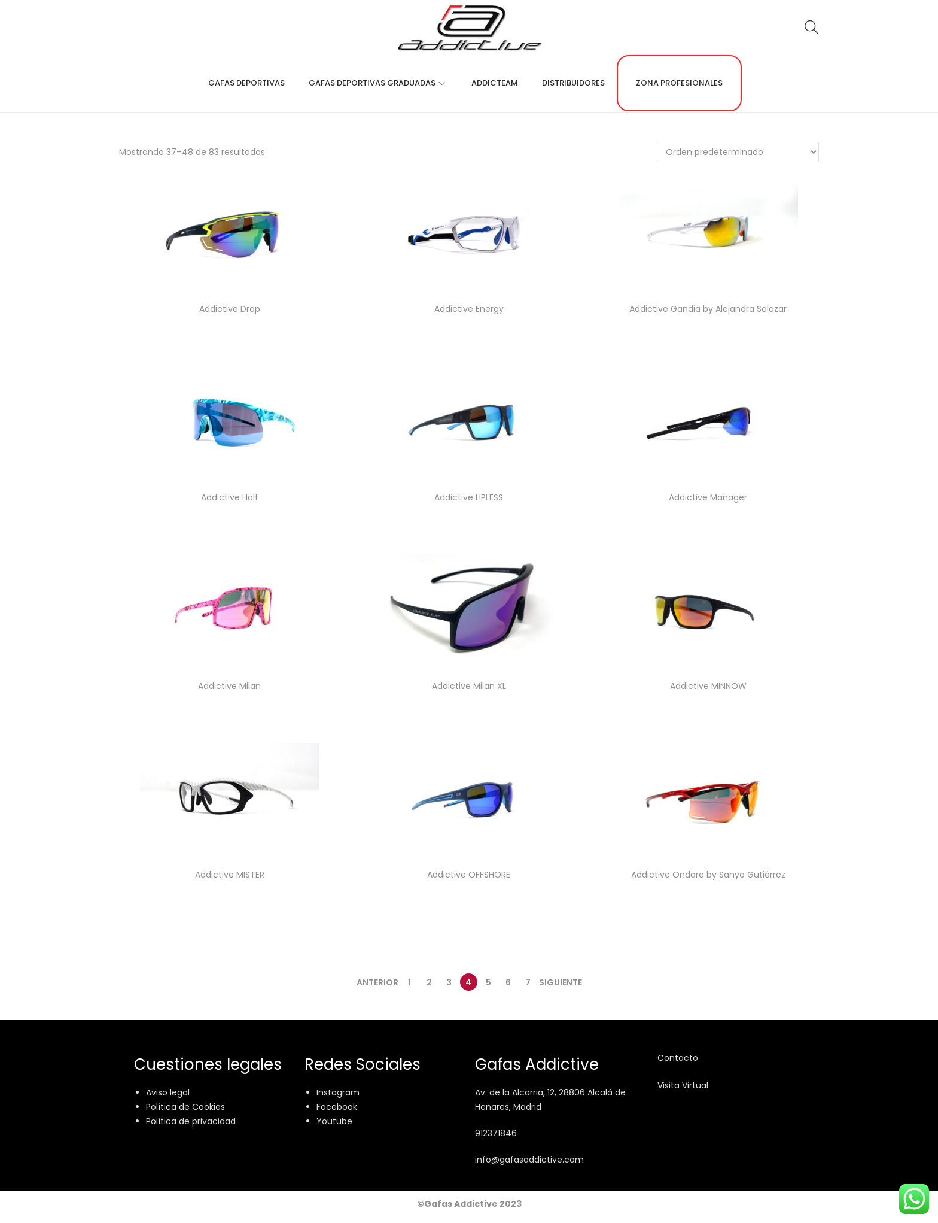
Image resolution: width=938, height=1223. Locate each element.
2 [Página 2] (429, 982)
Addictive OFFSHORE (468, 875)
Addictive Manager (708, 497)
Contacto (677, 1058)
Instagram (338, 1092)
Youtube (334, 1121)
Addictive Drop (229, 309)
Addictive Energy (469, 309)
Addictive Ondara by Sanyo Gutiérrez (708, 875)
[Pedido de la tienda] (737, 152)
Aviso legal (168, 1092)
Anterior (377, 982)
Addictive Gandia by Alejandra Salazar (708, 309)
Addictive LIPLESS (468, 497)
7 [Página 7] (528, 982)
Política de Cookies (185, 1107)
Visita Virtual (682, 1085)
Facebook (336, 1107)
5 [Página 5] (488, 982)
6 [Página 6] (508, 982)
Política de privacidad (191, 1121)
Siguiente (560, 982)
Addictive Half (229, 497)
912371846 (496, 1133)
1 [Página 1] (409, 982)
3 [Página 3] (449, 982)
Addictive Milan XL (469, 686)
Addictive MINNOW (708, 686)
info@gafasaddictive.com (529, 1160)
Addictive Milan (229, 686)
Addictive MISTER (229, 875)
